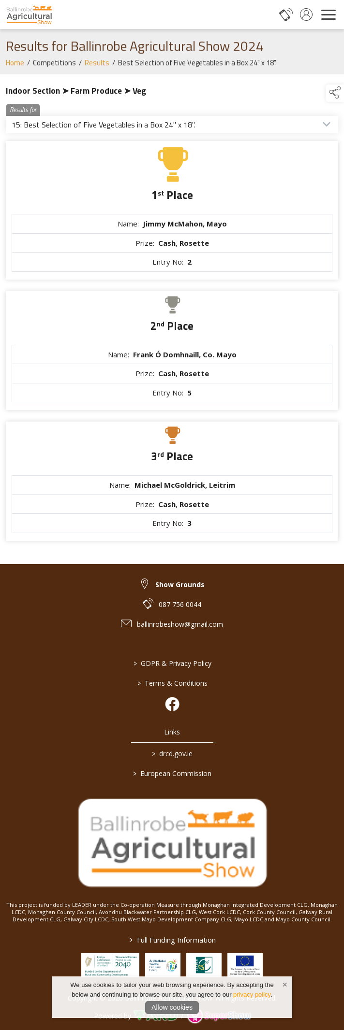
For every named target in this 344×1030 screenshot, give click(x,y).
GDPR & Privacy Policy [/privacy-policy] (172, 663)
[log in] (306, 14)
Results (97, 66)
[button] (335, 93)
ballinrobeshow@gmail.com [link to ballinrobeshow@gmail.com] (180, 624)
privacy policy (251, 994)
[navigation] (328, 14)
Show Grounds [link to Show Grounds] (180, 584)
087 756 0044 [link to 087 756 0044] (180, 604)
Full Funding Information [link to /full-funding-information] (172, 940)
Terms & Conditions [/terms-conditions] (172, 683)
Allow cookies (172, 1007)
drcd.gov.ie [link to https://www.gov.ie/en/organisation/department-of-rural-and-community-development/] (172, 753)
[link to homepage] (29, 14)
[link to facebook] (172, 704)
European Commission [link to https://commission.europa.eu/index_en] (172, 773)
